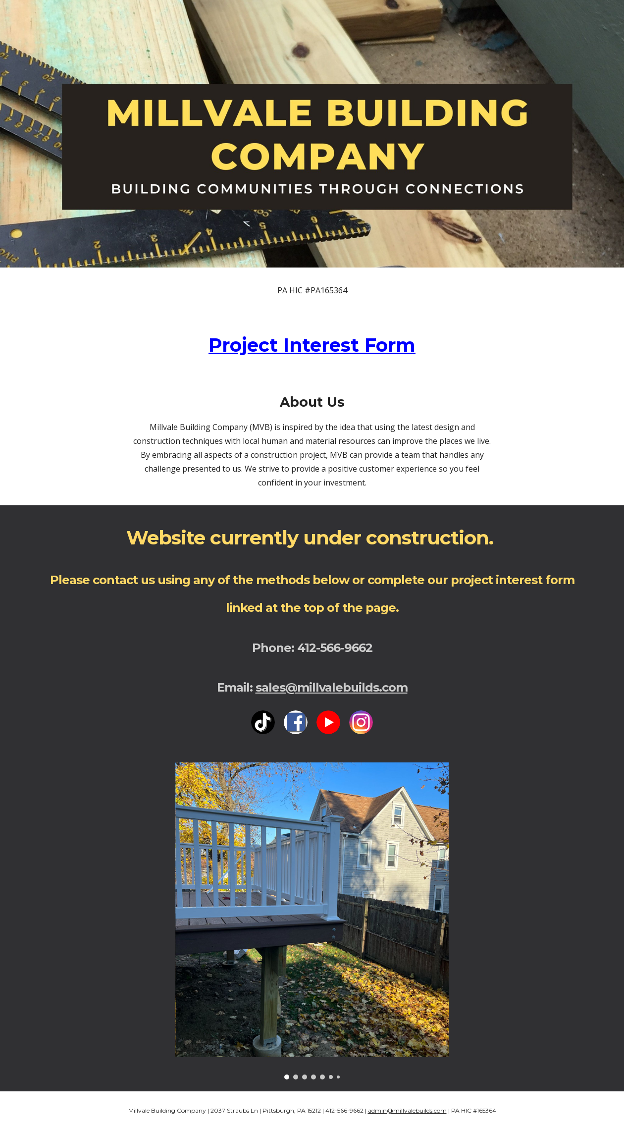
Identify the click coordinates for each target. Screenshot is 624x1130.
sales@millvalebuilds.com (332, 687)
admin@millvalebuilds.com (407, 1110)
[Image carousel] (312, 920)
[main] (312, 290)
